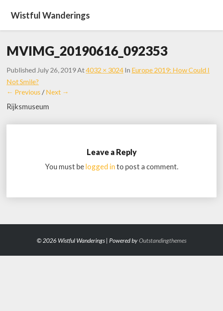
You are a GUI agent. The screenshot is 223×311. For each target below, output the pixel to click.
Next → (57, 92)
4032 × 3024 (104, 70)
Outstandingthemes (162, 240)
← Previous (23, 92)
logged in (100, 166)
